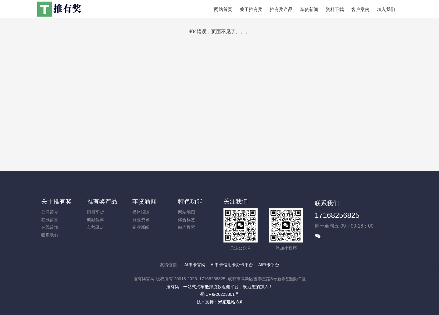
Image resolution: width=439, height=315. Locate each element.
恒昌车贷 (95, 212)
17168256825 (337, 215)
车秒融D (95, 227)
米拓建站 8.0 (230, 301)
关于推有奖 (56, 201)
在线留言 (49, 219)
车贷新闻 (144, 201)
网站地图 (186, 212)
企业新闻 (140, 227)
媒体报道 (140, 212)
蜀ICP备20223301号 (219, 294)
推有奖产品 (102, 201)
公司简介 (49, 212)
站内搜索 (186, 227)
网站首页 (223, 9)
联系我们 (49, 235)
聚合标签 (186, 219)
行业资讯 (140, 219)
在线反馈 (49, 227)
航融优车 (95, 219)
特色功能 (190, 201)
